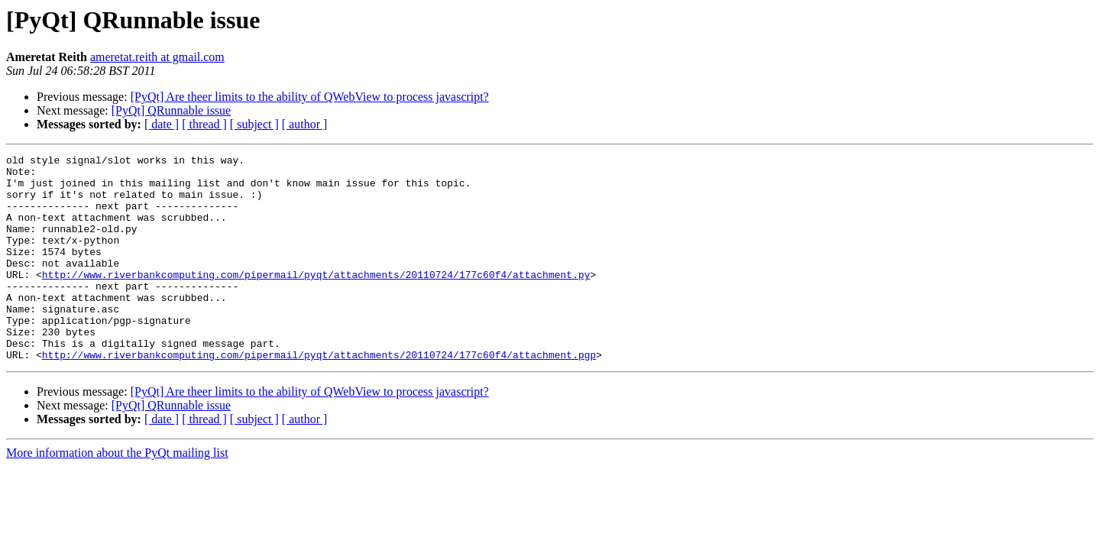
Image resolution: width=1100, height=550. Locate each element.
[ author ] (305, 124)
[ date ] (161, 124)
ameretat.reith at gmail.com (157, 56)
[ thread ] (204, 124)
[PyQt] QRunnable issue (171, 110)
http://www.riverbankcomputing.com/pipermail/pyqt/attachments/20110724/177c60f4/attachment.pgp (319, 396)
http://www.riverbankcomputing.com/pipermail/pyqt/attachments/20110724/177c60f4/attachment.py (316, 299)
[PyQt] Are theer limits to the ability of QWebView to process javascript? (310, 96)
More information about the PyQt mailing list (117, 493)
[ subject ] (254, 124)
